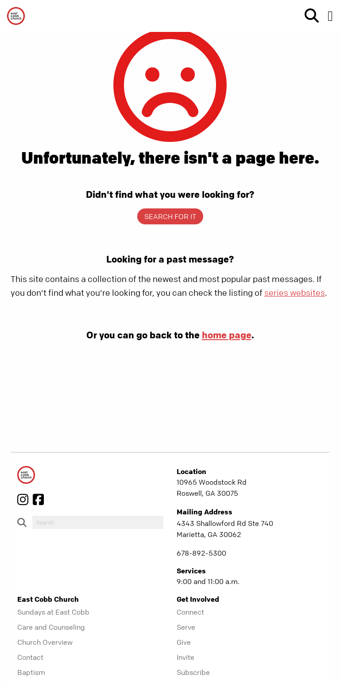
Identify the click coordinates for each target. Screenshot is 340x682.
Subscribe (193, 672)
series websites (294, 293)
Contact (30, 657)
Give (184, 642)
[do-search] (97, 522)
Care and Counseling (51, 627)
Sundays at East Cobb (53, 612)
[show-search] (308, 16)
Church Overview (45, 642)
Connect (190, 612)
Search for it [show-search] (170, 216)
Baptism (31, 672)
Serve (186, 627)
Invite (185, 657)
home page (226, 335)
